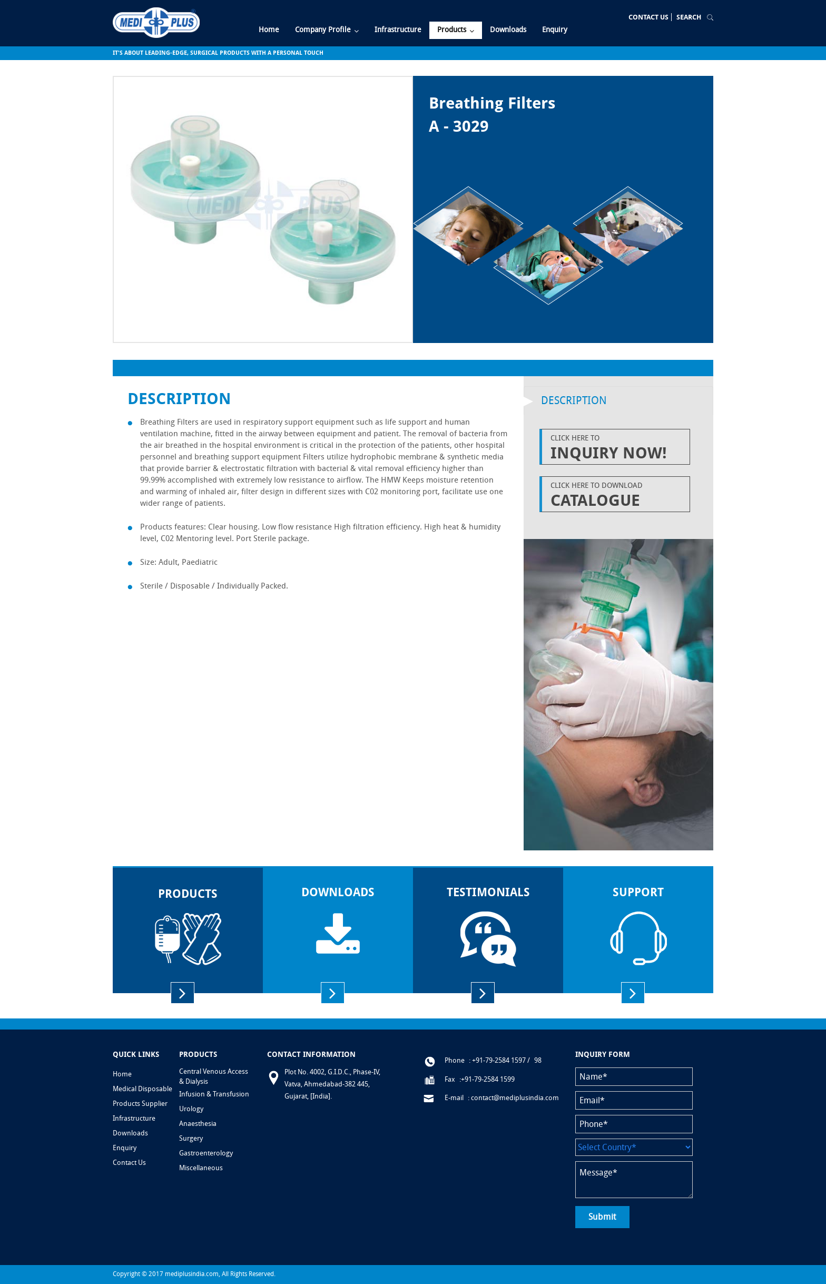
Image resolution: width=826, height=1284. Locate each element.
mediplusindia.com (192, 1274)
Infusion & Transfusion (214, 1094)
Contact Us (648, 17)
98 (538, 1060)
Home (122, 1074)
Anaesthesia (198, 1124)
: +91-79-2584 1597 (497, 1060)
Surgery (191, 1138)
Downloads (130, 1133)
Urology (191, 1109)
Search (688, 17)
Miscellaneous (201, 1168)
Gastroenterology (206, 1153)
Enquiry (124, 1148)
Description (574, 400)
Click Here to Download (617, 495)
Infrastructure (134, 1118)
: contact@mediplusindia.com (513, 1098)
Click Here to (617, 448)
